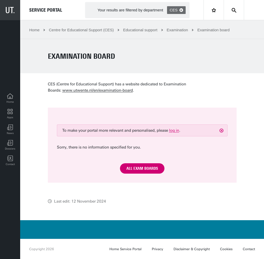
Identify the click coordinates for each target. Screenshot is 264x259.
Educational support (140, 30)
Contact (249, 249)
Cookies (226, 249)
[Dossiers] (10, 145)
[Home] (10, 98)
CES (176, 10)
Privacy (157, 249)
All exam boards (142, 168)
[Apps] (10, 114)
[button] (10, 129)
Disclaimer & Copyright (192, 249)
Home (34, 30)
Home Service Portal (125, 249)
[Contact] (10, 160)
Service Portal (45, 10)
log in (174, 130)
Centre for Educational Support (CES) (81, 30)
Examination (177, 30)
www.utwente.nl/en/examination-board (97, 90)
